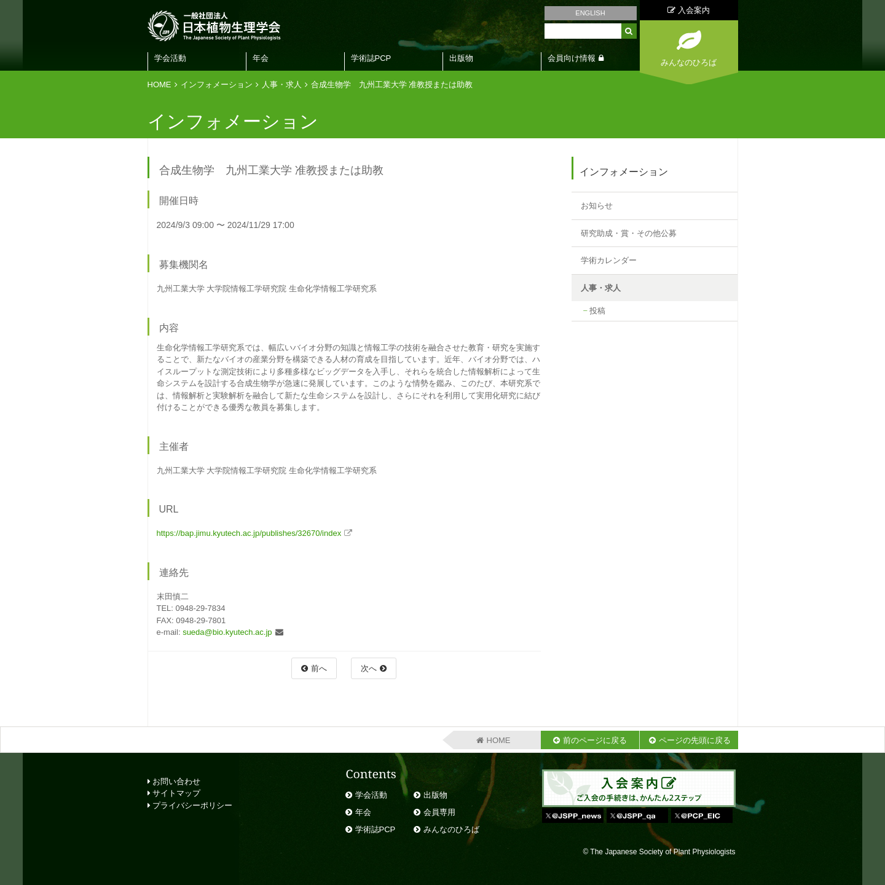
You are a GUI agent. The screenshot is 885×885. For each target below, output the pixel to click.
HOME (159, 84)
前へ (319, 668)
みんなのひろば (451, 829)
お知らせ (597, 205)
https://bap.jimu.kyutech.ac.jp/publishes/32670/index (249, 533)
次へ (369, 668)
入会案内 (688, 10)
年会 (261, 58)
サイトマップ (174, 793)
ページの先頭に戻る (695, 740)
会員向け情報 (572, 58)
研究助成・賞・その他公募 (629, 233)
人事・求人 (282, 84)
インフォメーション (217, 84)
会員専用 (439, 812)
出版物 (461, 58)
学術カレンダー (609, 260)
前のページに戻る (595, 740)
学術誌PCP (371, 58)
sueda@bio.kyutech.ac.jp (227, 632)
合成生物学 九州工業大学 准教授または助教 (392, 84)
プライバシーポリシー (190, 805)
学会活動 (170, 58)
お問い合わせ (174, 781)
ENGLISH (590, 13)
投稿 (597, 310)
